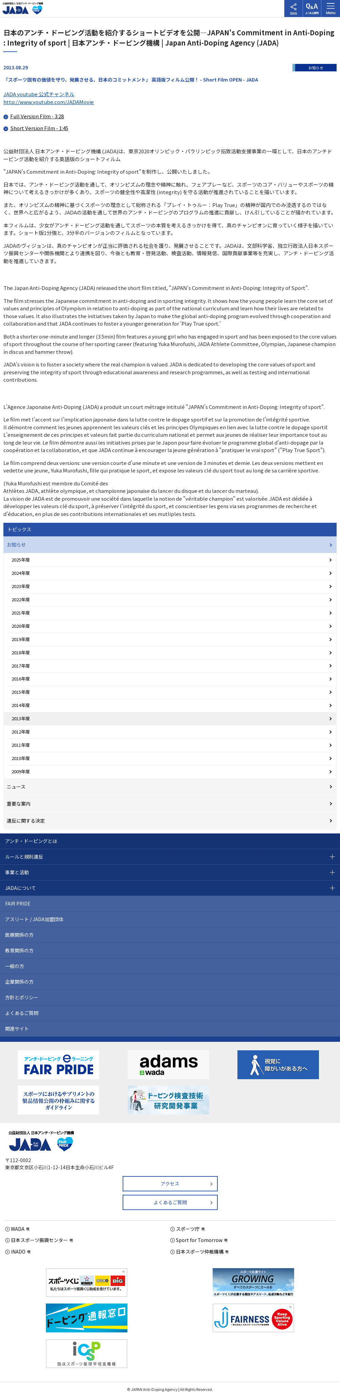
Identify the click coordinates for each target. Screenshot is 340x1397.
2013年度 (21, 718)
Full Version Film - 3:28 (37, 116)
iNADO (18, 1251)
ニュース (16, 786)
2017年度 (21, 665)
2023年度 (21, 586)
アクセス (170, 1183)
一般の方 (14, 966)
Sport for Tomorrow (199, 1240)
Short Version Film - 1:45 (39, 128)
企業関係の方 (19, 981)
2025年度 (21, 559)
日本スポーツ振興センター (39, 1240)
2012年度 (21, 731)
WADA (17, 1229)
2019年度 (21, 639)
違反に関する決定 (26, 820)
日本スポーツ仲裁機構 (199, 1251)
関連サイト (17, 1028)
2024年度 (21, 573)
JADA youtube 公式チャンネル (38, 94)
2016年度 (21, 678)
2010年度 (21, 758)
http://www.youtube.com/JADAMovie (48, 101)
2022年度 (21, 599)
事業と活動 (17, 872)
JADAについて (20, 887)
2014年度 (21, 705)
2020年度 (21, 626)
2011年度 (21, 745)
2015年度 (21, 692)
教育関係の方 (19, 950)
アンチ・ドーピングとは (31, 841)
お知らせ (16, 544)
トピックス (19, 529)
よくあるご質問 (21, 1013)
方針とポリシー (21, 997)
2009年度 (21, 771)
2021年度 (21, 612)
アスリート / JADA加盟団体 (34, 919)
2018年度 (21, 652)
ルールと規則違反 (24, 856)
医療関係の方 (19, 934)
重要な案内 (19, 803)
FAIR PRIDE (18, 903)
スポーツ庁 (188, 1229)
